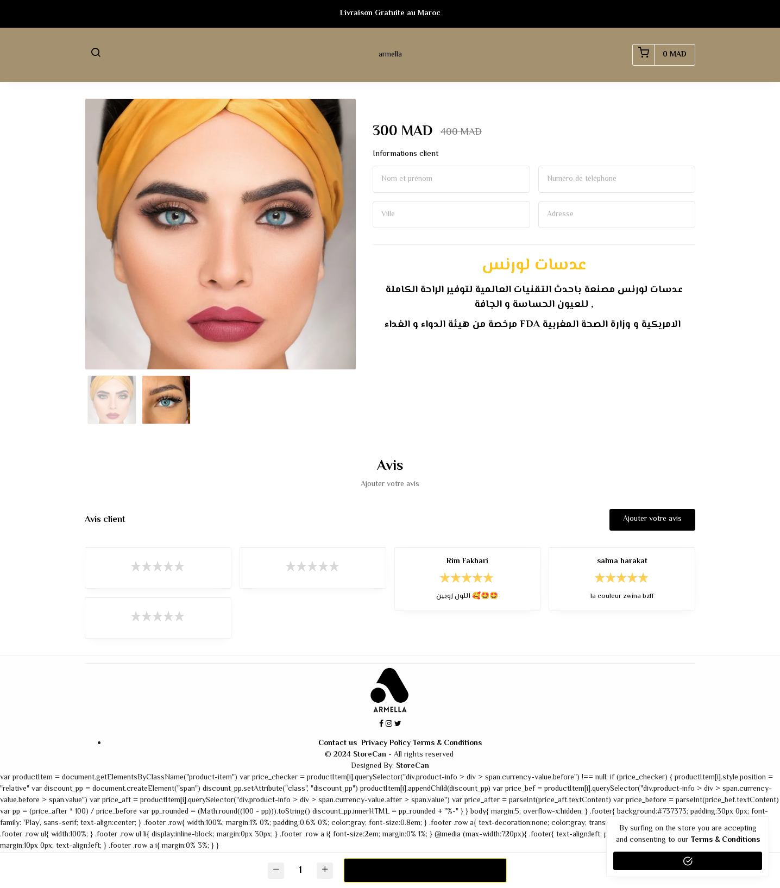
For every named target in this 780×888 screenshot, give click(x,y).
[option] (220, 234)
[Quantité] (300, 870)
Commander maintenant (424, 870)
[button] (95, 55)
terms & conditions (725, 840)
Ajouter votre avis (652, 519)
